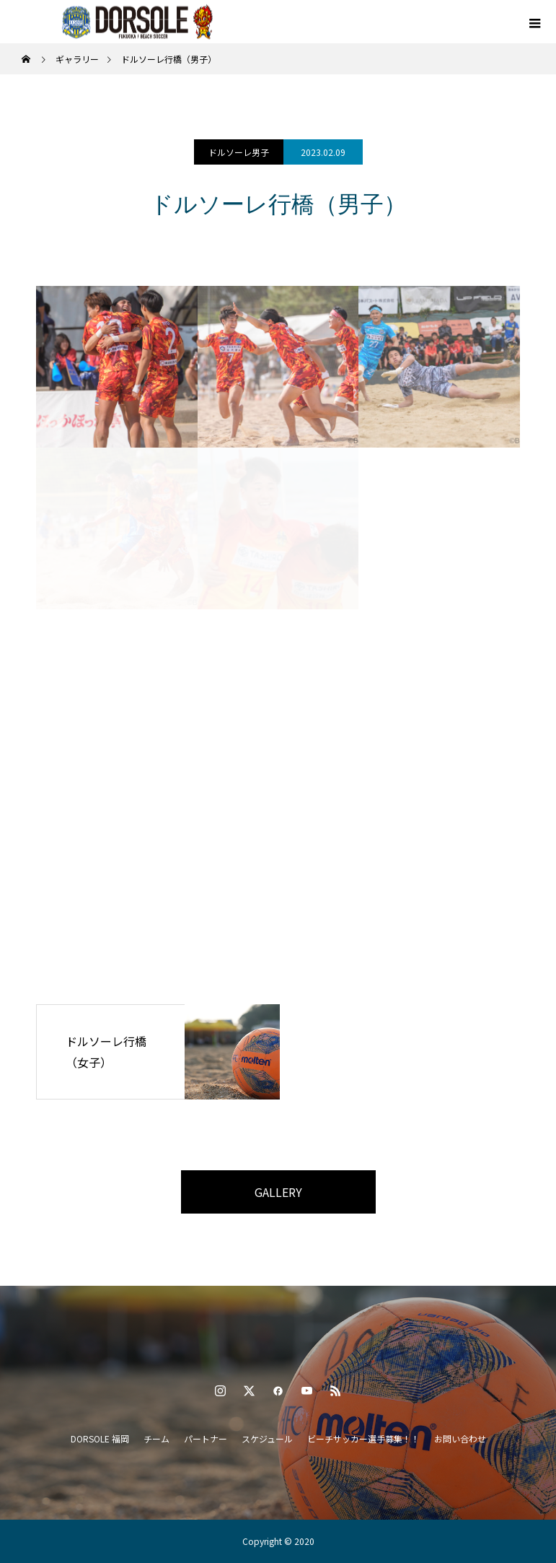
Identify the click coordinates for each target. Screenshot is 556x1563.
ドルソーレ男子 (238, 152)
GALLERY (278, 1192)
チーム (156, 1438)
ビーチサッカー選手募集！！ (363, 1438)
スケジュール (267, 1438)
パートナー (205, 1438)
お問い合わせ (460, 1438)
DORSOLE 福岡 (100, 1438)
